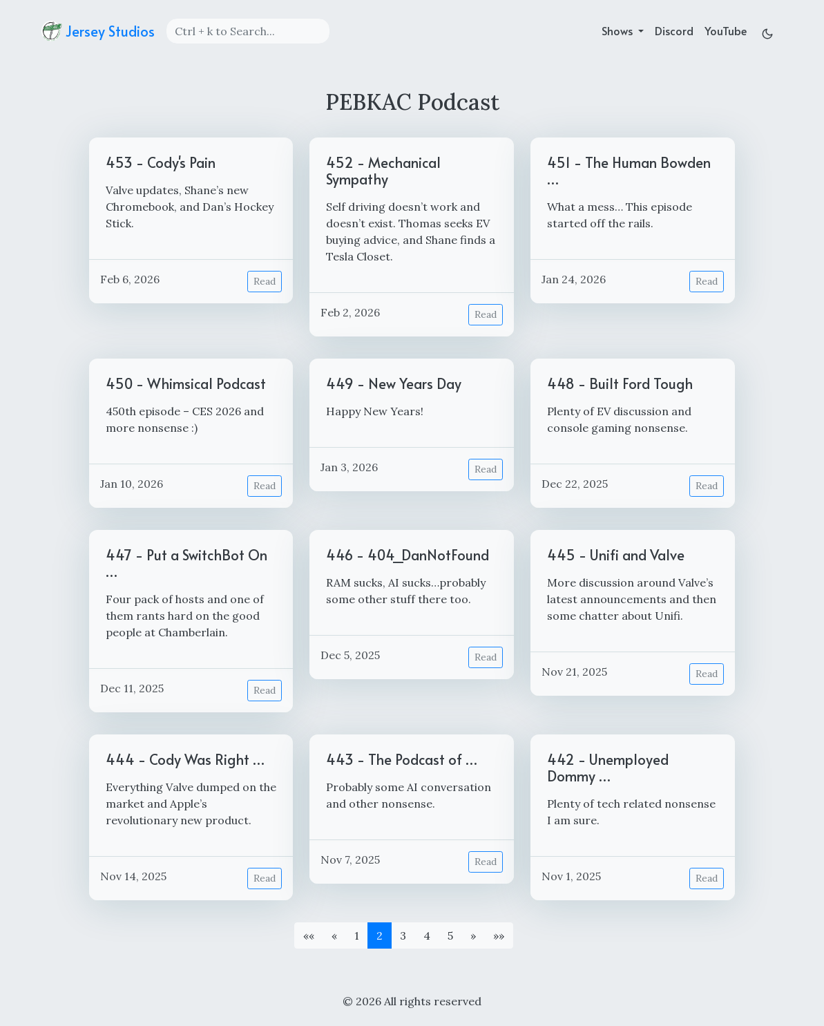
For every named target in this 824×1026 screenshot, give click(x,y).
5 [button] (450, 935)
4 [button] (426, 935)
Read (264, 281)
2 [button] (379, 935)
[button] (308, 935)
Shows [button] (618, 30)
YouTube (726, 30)
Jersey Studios (98, 31)
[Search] (248, 31)
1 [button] (356, 935)
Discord (674, 30)
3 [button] (403, 935)
